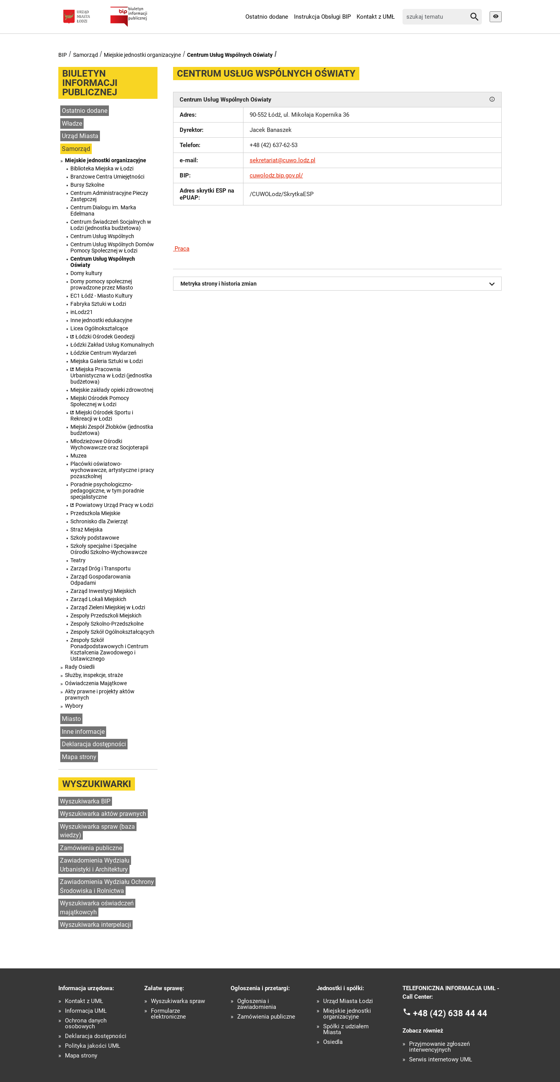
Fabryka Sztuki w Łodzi (98, 304)
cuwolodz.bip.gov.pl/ (276, 175)
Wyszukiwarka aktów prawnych (103, 813)
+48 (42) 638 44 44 (450, 1013)
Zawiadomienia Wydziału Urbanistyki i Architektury (95, 865)
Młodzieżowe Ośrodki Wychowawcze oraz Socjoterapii (109, 444)
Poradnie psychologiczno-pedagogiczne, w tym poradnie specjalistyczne (107, 490)
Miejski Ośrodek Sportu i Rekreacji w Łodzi (101, 415)
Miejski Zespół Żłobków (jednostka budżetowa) (111, 430)
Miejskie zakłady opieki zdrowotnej (111, 390)
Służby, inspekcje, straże (94, 675)
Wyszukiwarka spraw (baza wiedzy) (97, 831)
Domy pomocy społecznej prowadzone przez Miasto (101, 284)
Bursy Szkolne (87, 185)
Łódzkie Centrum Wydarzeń (103, 353)
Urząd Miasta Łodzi (348, 1001)
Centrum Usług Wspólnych (102, 236)
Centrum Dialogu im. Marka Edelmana (103, 210)
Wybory (74, 706)
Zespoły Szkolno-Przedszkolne (107, 624)
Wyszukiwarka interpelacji (95, 924)
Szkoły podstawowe (94, 538)
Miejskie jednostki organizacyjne (142, 55)
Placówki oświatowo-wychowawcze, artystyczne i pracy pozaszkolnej (112, 470)
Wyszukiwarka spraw (178, 1001)
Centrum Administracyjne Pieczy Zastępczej (109, 196)
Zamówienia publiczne (91, 848)
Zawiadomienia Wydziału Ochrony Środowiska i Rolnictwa (107, 886)
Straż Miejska (86, 529)
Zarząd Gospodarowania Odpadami (100, 579)
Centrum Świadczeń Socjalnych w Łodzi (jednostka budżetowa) (110, 225)
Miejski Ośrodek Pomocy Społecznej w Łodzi (99, 401)
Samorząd (85, 55)
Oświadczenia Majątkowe (96, 683)
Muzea (78, 455)
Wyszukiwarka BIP (85, 801)
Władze (72, 123)
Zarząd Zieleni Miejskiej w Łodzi (107, 607)
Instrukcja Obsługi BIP (322, 16)
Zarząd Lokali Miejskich (98, 599)
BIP (62, 55)
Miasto (71, 719)
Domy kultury (86, 273)
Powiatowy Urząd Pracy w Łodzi (114, 505)
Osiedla (333, 1042)
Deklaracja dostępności (94, 744)
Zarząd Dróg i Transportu (100, 568)
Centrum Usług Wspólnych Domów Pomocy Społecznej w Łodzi (112, 247)
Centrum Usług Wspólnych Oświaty (230, 55)
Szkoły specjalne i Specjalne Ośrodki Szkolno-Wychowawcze (108, 549)
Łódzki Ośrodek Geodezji (105, 336)
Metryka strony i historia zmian (339, 284)
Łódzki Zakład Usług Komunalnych (112, 345)
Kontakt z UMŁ (376, 16)
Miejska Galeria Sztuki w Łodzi (106, 361)
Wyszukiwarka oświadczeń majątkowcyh (97, 908)
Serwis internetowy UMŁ (440, 1060)
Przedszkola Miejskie (95, 513)
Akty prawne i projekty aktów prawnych (100, 694)
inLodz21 (81, 312)
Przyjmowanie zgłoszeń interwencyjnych (439, 1047)
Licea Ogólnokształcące (99, 328)
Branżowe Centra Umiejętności (107, 177)
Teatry (78, 560)
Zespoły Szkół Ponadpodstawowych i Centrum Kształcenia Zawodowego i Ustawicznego (109, 649)
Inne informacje (83, 731)
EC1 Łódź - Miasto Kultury (101, 296)
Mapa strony (79, 757)
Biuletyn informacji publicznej (89, 83)
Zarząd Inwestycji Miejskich (103, 591)
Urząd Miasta (80, 136)
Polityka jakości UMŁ (92, 1046)
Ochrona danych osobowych (86, 1023)
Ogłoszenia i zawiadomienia (256, 1004)
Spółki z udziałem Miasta (346, 1029)
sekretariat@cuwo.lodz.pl (282, 160)
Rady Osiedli (79, 667)
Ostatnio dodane (266, 16)
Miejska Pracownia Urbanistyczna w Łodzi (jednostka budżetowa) (111, 375)
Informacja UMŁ (86, 1011)
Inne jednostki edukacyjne (101, 320)
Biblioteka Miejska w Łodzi (101, 168)
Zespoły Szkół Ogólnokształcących (112, 632)
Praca (181, 248)
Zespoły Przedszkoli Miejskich (106, 615)
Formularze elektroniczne (168, 1014)
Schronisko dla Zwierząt (99, 521)
